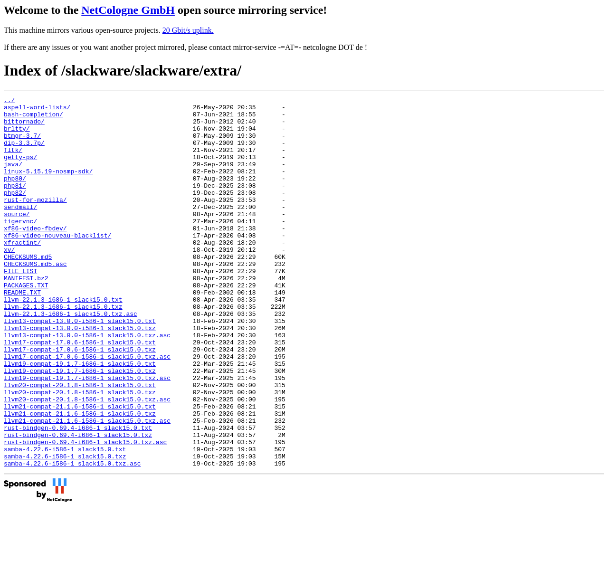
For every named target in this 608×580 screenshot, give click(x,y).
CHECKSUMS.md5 (28, 289)
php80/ (15, 195)
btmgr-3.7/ (22, 144)
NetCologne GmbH (128, 10)
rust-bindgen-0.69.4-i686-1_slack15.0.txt (78, 494)
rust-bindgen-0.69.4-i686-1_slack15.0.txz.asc (85, 511)
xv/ (9, 280)
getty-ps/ (20, 169)
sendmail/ (20, 229)
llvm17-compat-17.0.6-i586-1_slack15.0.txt (80, 392)
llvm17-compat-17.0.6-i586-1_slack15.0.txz (80, 400)
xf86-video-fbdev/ (35, 255)
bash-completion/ (33, 118)
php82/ (15, 212)
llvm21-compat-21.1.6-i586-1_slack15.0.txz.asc (87, 486)
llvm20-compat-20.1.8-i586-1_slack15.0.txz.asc (87, 460)
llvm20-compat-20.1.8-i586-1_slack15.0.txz (80, 451)
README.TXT (22, 332)
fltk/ (13, 161)
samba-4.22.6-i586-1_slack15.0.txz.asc (72, 537)
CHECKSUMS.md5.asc (35, 298)
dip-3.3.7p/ (24, 152)
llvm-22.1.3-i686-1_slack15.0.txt (63, 340)
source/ (17, 238)
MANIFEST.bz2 (26, 315)
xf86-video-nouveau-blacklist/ (57, 263)
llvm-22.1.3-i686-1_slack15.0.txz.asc (70, 357)
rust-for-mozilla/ (35, 221)
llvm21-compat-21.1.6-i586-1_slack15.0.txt (80, 469)
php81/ (15, 204)
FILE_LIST (20, 306)
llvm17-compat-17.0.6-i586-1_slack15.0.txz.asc (87, 409)
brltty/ (17, 135)
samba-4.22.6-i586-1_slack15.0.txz (65, 528)
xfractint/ (22, 272)
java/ (13, 178)
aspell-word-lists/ (37, 109)
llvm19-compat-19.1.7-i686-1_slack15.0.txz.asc (87, 434)
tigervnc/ (20, 246)
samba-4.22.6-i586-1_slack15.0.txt (65, 520)
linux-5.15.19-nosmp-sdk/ (48, 186)
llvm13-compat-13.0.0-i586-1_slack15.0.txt (80, 366)
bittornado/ (24, 127)
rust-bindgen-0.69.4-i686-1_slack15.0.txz (78, 503)
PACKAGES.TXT (26, 323)
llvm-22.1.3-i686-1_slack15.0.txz (63, 349)
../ (9, 101)
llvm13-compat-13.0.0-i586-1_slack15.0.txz (80, 375)
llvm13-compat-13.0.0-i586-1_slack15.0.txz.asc (87, 383)
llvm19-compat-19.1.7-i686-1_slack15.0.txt (80, 417)
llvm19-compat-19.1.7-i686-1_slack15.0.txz (80, 426)
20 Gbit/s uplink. (188, 30)
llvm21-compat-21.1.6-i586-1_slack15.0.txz (80, 477)
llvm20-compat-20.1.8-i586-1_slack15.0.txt (80, 443)
